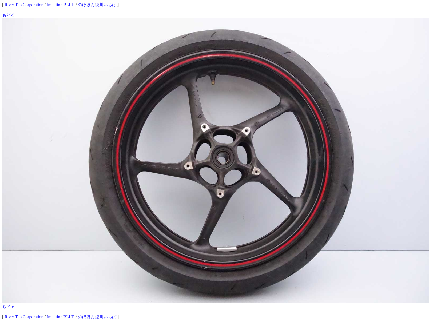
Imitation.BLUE (60, 4)
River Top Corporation (24, 4)
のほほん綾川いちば (97, 4)
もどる (8, 15)
